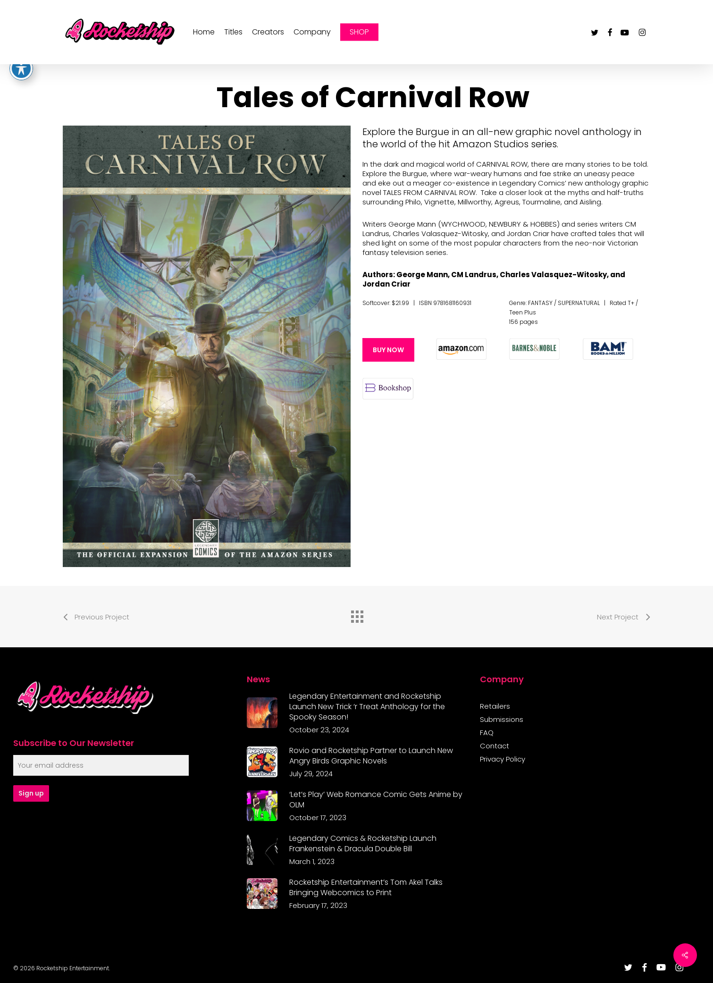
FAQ (487, 732)
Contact (494, 746)
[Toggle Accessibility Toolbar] (21, 65)
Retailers (495, 706)
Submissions (501, 719)
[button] (388, 350)
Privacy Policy (502, 759)
